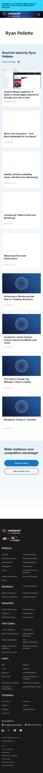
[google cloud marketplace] (12, 724)
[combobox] (6, 538)
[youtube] (21, 730)
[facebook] (15, 730)
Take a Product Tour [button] (21, 471)
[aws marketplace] (33, 724)
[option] (14, 537)
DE (14, 537)
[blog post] (21, 88)
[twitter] (9, 730)
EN (6, 538)
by (15, 540)
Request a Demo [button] (21, 463)
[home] (11, 14)
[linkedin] (3, 730)
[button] (40, 5)
